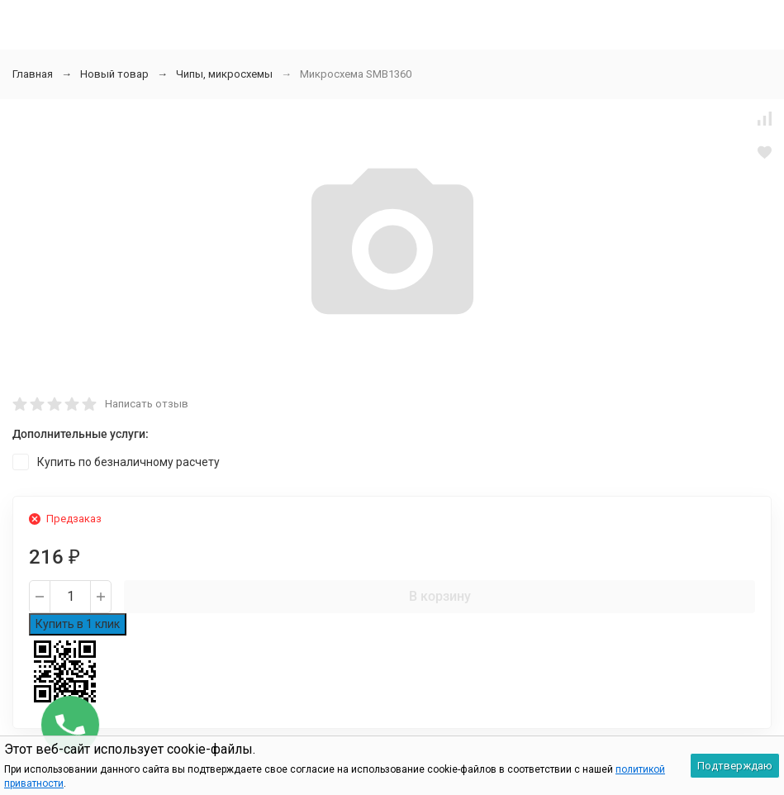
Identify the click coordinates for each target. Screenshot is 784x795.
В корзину (440, 596)
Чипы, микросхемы (224, 74)
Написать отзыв (146, 404)
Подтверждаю (734, 765)
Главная (32, 74)
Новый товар (114, 74)
